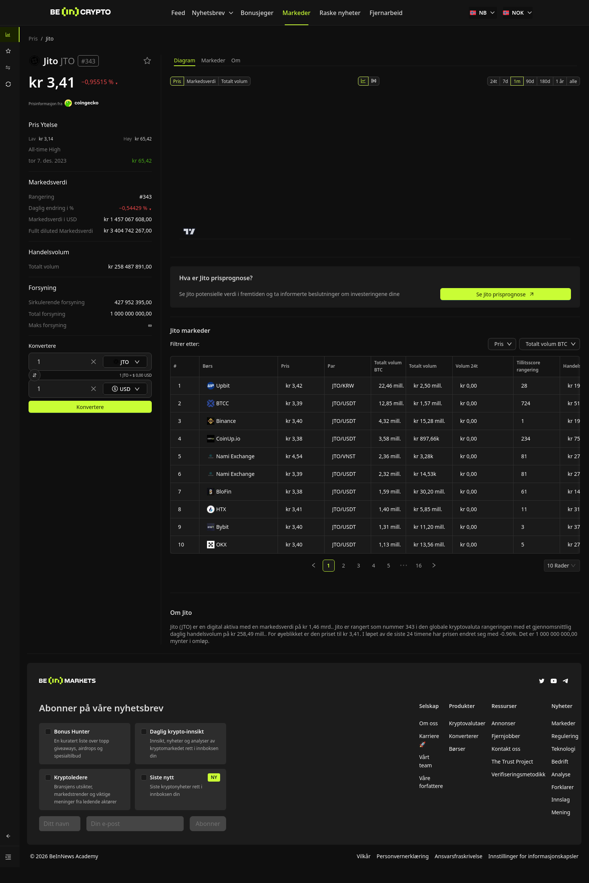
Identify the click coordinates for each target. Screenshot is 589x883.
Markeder (213, 60)
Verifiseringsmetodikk (518, 774)
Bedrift (559, 761)
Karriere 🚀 (429, 740)
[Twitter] (541, 681)
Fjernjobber (505, 736)
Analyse (561, 774)
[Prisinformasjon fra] (81, 104)
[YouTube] (553, 681)
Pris (33, 38)
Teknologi (563, 748)
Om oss (428, 723)
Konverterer (464, 736)
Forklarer (562, 787)
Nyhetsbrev (213, 13)
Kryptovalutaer (467, 723)
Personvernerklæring (402, 856)
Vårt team (425, 761)
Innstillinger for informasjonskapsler (533, 856)
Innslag (560, 799)
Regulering (564, 736)
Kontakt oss (505, 748)
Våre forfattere (431, 782)
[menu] (10, 59)
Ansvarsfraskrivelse (458, 856)
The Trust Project (512, 761)
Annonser (503, 723)
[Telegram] (565, 681)
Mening (560, 812)
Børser (457, 748)
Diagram (184, 60)
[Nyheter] (80, 12)
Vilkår (364, 856)
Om (235, 60)
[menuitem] (10, 34)
